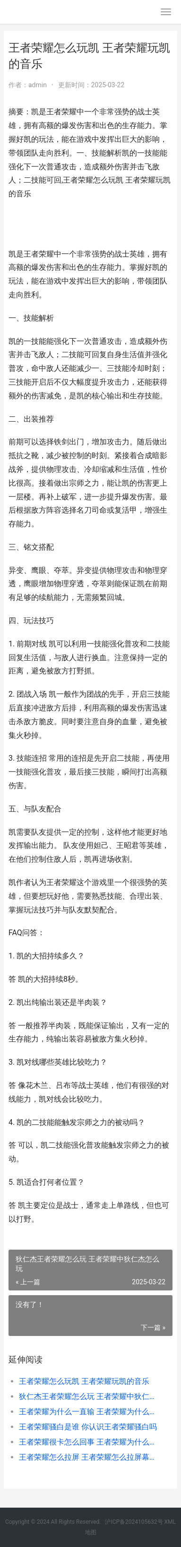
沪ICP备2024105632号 (134, 1522)
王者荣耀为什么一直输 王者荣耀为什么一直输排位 (88, 1411)
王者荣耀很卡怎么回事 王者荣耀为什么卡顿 (88, 1441)
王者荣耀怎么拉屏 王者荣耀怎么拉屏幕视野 (88, 1457)
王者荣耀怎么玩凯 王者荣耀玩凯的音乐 (84, 1381)
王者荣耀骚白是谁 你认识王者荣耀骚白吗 (88, 1426)
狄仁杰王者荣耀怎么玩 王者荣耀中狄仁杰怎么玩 (88, 1396)
